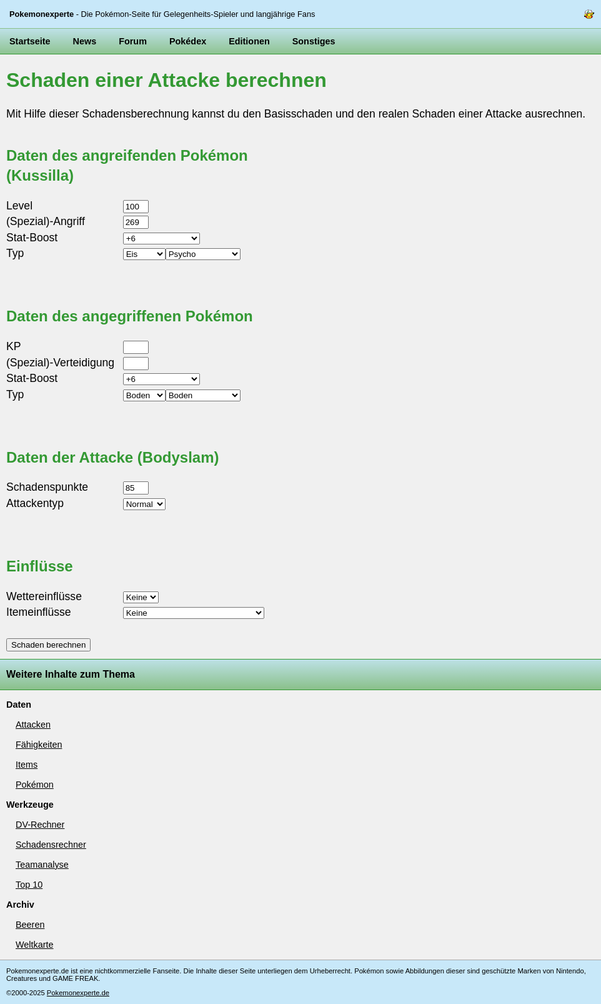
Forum (133, 41)
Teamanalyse (42, 865)
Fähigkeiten (39, 745)
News (85, 41)
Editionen (249, 41)
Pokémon (35, 785)
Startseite (30, 41)
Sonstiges (313, 41)
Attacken (33, 725)
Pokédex (187, 41)
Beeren (30, 925)
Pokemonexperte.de (78, 992)
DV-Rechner (40, 825)
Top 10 (29, 885)
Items (26, 765)
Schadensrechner (51, 845)
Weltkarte (35, 945)
